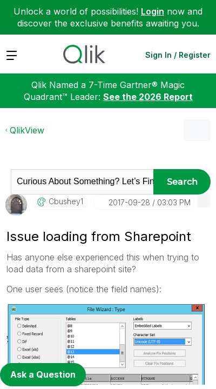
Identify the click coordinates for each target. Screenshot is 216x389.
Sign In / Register (178, 54)
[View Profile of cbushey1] (66, 201)
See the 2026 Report (148, 96)
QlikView (27, 130)
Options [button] (197, 130)
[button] (204, 200)
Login (152, 11)
